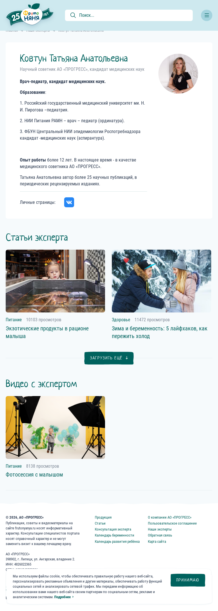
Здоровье (121, 319)
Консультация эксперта (113, 529)
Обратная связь (160, 535)
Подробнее (62, 597)
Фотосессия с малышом (34, 474)
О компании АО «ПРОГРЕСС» (169, 517)
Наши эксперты (160, 529)
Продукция (103, 517)
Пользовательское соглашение (172, 523)
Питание (14, 319)
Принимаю (188, 580)
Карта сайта (157, 541)
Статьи (100, 523)
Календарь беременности (114, 535)
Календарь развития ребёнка (117, 541)
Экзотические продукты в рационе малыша (47, 332)
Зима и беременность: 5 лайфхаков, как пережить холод (159, 332)
